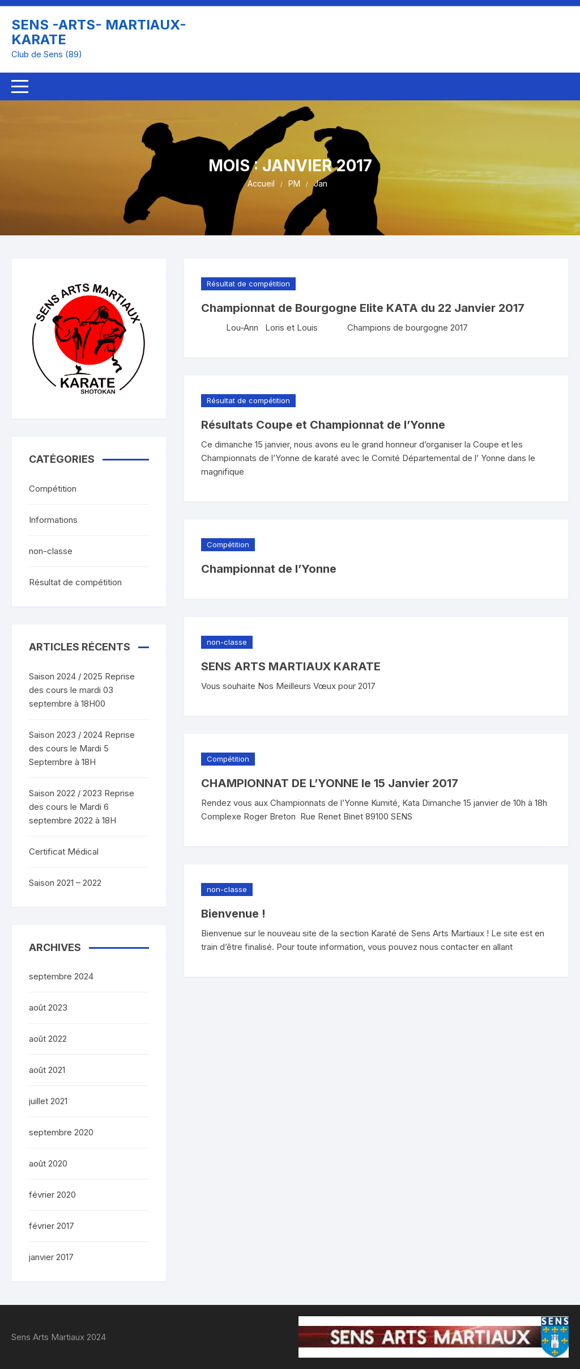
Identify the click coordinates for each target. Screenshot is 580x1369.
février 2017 (51, 1225)
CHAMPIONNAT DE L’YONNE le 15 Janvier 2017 (329, 783)
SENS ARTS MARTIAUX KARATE (291, 666)
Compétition (228, 544)
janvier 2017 (51, 1257)
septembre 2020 (61, 1132)
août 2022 (48, 1038)
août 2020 (48, 1163)
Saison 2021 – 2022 (65, 882)
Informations (53, 519)
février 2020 (52, 1194)
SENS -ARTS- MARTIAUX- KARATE (98, 32)
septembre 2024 (61, 976)
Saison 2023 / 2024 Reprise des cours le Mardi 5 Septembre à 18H (82, 748)
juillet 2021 (48, 1101)
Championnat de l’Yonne (268, 569)
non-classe (227, 642)
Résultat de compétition (248, 283)
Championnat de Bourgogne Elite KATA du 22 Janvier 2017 (362, 308)
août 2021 (47, 1069)
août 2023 (48, 1007)
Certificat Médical (64, 851)
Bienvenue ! (233, 913)
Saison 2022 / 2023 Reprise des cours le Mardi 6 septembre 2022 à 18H (81, 807)
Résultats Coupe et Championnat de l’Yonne (323, 425)
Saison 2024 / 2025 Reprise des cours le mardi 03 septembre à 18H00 (82, 690)
